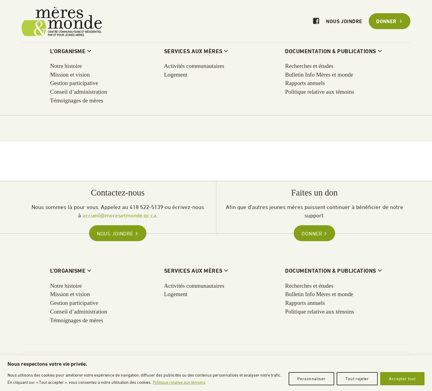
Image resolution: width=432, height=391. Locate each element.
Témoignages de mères (76, 320)
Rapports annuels (305, 303)
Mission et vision (70, 294)
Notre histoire (66, 286)
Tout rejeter (357, 378)
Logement (176, 294)
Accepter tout (402, 378)
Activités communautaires (194, 286)
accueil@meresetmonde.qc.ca (119, 215)
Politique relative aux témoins (179, 382)
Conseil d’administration (78, 311)
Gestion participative (74, 303)
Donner (389, 21)
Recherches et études (309, 286)
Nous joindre (344, 21)
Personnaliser (311, 378)
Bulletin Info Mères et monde (319, 294)
